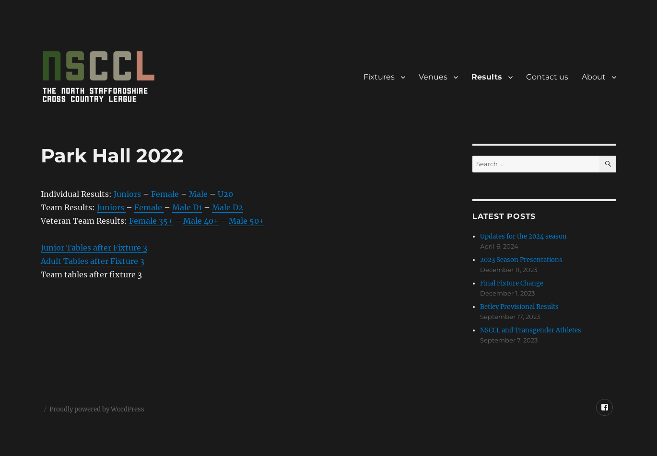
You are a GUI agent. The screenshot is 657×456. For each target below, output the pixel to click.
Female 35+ (151, 221)
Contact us (547, 76)
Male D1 (187, 207)
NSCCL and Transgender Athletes (530, 330)
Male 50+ (246, 221)
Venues (433, 76)
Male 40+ (201, 221)
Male (199, 194)
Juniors (128, 194)
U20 (225, 194)
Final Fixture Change (511, 283)
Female (166, 194)
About (594, 76)
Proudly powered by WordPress (96, 409)
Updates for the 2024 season (523, 236)
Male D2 (227, 207)
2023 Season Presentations (521, 260)
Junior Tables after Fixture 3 (94, 247)
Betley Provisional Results (519, 307)
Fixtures (379, 76)
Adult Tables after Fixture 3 (92, 261)
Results (486, 76)
